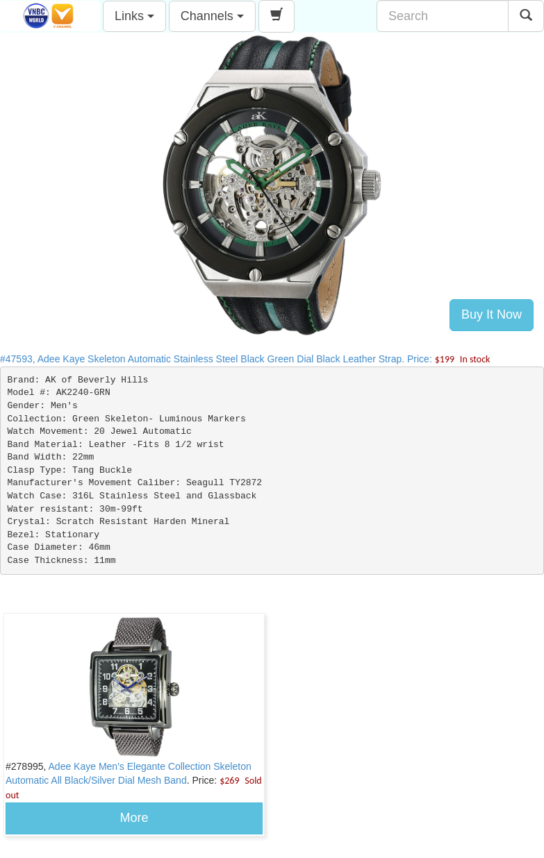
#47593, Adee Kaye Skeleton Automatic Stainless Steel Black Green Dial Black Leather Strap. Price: (245, 358)
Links (134, 16)
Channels (212, 16)
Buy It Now (491, 314)
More (133, 818)
